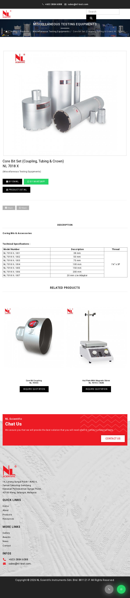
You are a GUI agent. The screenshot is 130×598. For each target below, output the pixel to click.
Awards (6, 537)
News (5, 541)
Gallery (6, 533)
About (6, 510)
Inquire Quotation (34, 389)
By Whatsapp (36, 181)
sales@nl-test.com (78, 4)
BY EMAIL (12, 181)
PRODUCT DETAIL (16, 190)
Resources (8, 519)
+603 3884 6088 (53, 4)
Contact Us (112, 438)
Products (24, 31)
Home (14, 31)
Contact (7, 546)
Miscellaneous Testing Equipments (51, 31)
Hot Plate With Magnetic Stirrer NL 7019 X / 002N (96, 382)
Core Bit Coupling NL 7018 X (34, 382)
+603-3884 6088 (18, 559)
